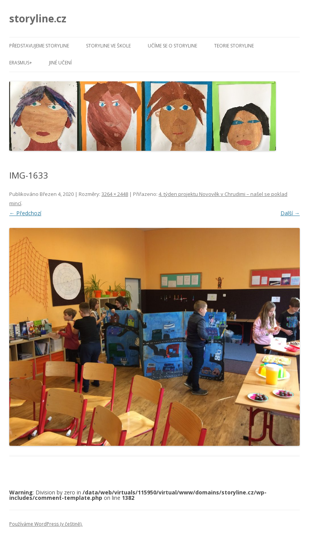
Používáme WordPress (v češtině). (46, 524)
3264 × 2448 (114, 194)
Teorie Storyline (234, 45)
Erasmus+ (20, 62)
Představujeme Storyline (39, 45)
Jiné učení (60, 62)
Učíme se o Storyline (172, 45)
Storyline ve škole (108, 45)
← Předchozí (25, 213)
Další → (290, 213)
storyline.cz (37, 18)
